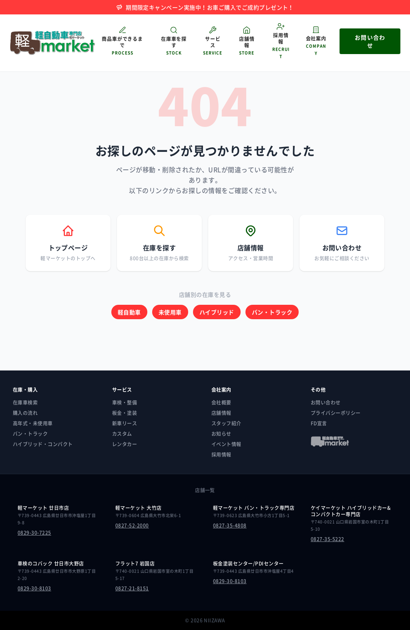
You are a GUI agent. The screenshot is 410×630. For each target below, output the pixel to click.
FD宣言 (319, 423)
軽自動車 (129, 312)
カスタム (122, 433)
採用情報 (221, 454)
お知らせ (221, 433)
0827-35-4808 (230, 525)
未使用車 (170, 312)
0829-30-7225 (34, 532)
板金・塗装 (124, 413)
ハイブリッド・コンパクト (43, 444)
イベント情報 (226, 444)
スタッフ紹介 (226, 423)
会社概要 (221, 402)
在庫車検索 (25, 402)
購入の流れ (25, 413)
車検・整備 (124, 402)
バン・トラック (272, 312)
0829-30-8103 (34, 588)
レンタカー (124, 444)
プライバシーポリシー (336, 413)
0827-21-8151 (132, 588)
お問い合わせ (326, 402)
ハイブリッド (216, 312)
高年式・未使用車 (33, 423)
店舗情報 (221, 413)
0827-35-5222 (327, 539)
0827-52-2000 (132, 525)
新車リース (124, 423)
